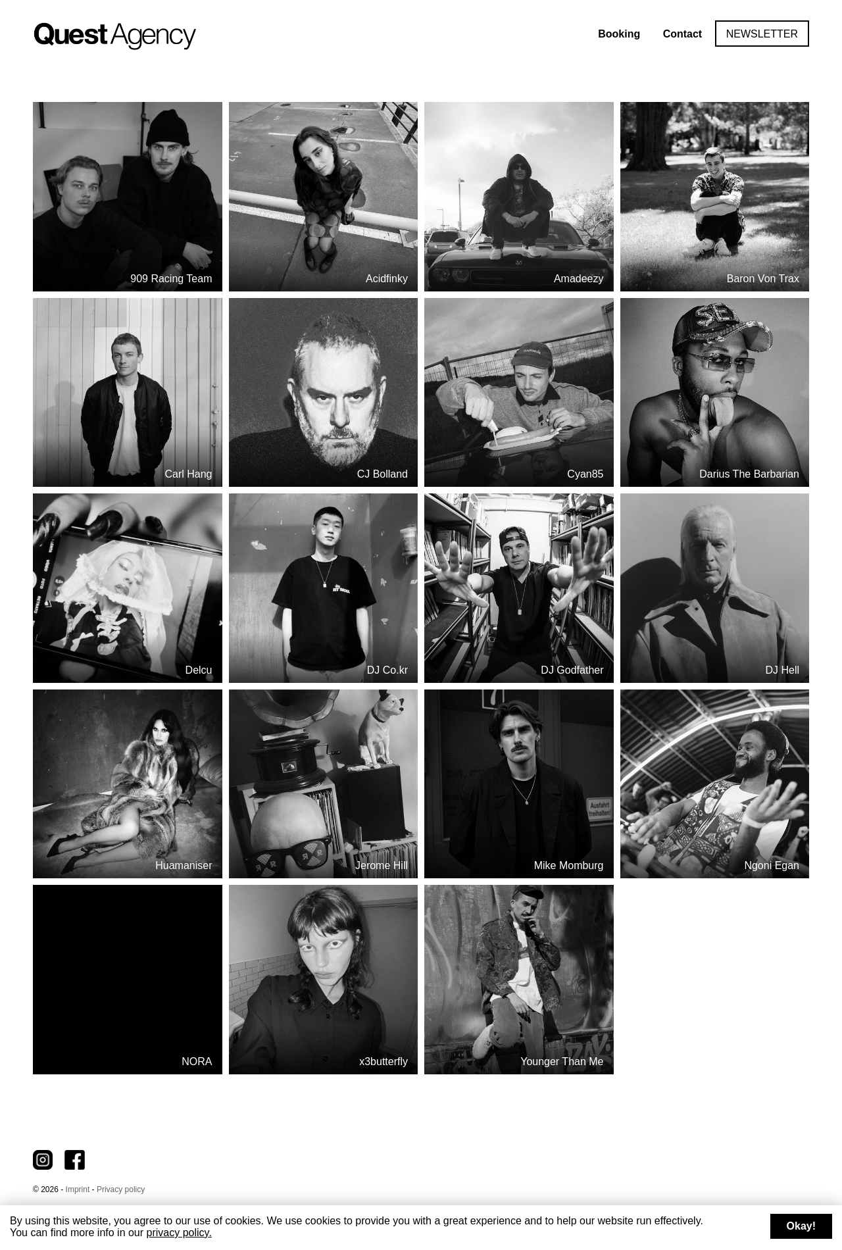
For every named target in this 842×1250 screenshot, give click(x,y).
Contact (683, 33)
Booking (619, 33)
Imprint (78, 1189)
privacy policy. (179, 1232)
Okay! (801, 1226)
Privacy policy (121, 1189)
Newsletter (762, 33)
